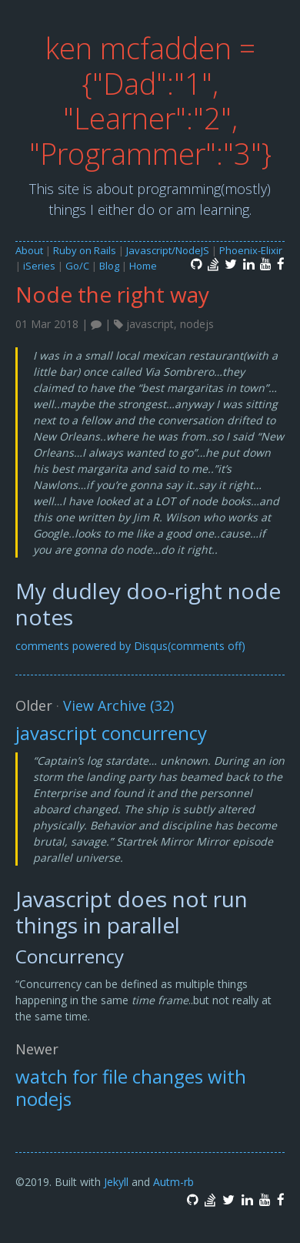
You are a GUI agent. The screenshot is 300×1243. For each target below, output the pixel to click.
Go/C (77, 266)
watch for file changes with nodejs (130, 1087)
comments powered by (130, 645)
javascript (150, 324)
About (29, 250)
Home (143, 266)
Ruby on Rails (84, 250)
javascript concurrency (111, 732)
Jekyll (116, 1181)
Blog (109, 266)
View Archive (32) (118, 705)
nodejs (197, 324)
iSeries (39, 266)
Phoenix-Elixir (250, 250)
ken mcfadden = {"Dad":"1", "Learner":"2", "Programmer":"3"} (150, 100)
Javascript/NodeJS (167, 250)
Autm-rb (173, 1181)
